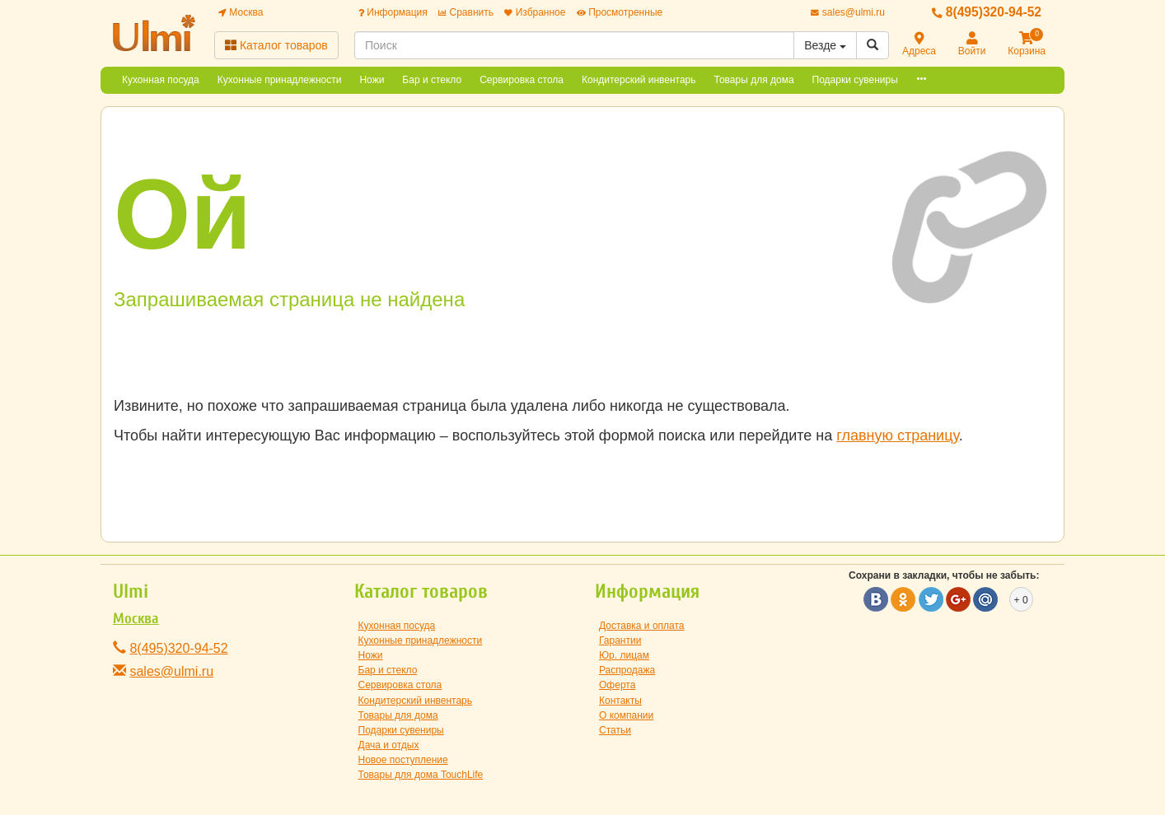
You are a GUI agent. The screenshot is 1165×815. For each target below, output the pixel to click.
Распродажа (627, 670)
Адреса (919, 45)
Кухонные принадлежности (280, 80)
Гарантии (620, 640)
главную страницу (897, 435)
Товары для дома (754, 80)
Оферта (617, 685)
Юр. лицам (624, 655)
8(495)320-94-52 (986, 12)
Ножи (371, 80)
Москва (240, 12)
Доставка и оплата (642, 625)
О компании (626, 715)
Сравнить (466, 12)
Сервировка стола (522, 80)
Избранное (534, 12)
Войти (972, 45)
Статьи (615, 730)
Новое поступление (403, 760)
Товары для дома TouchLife (421, 774)
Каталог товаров (276, 45)
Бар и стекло (431, 80)
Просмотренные (619, 12)
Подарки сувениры (855, 80)
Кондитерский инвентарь (639, 80)
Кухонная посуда (160, 80)
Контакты (620, 700)
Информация (393, 12)
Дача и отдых (388, 745)
